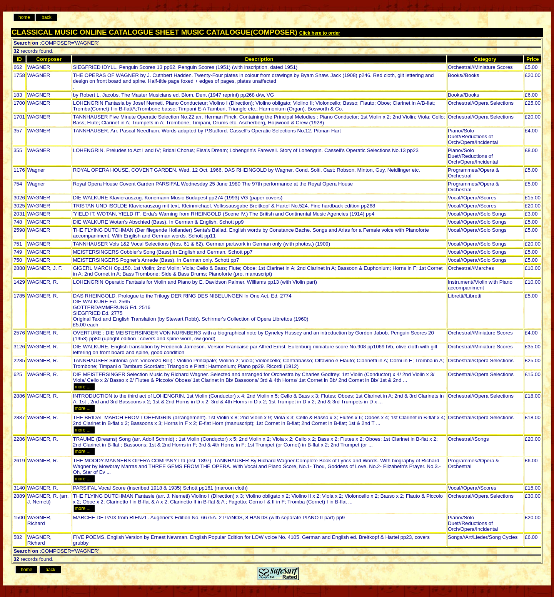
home (24, 17)
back (46, 17)
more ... (84, 387)
